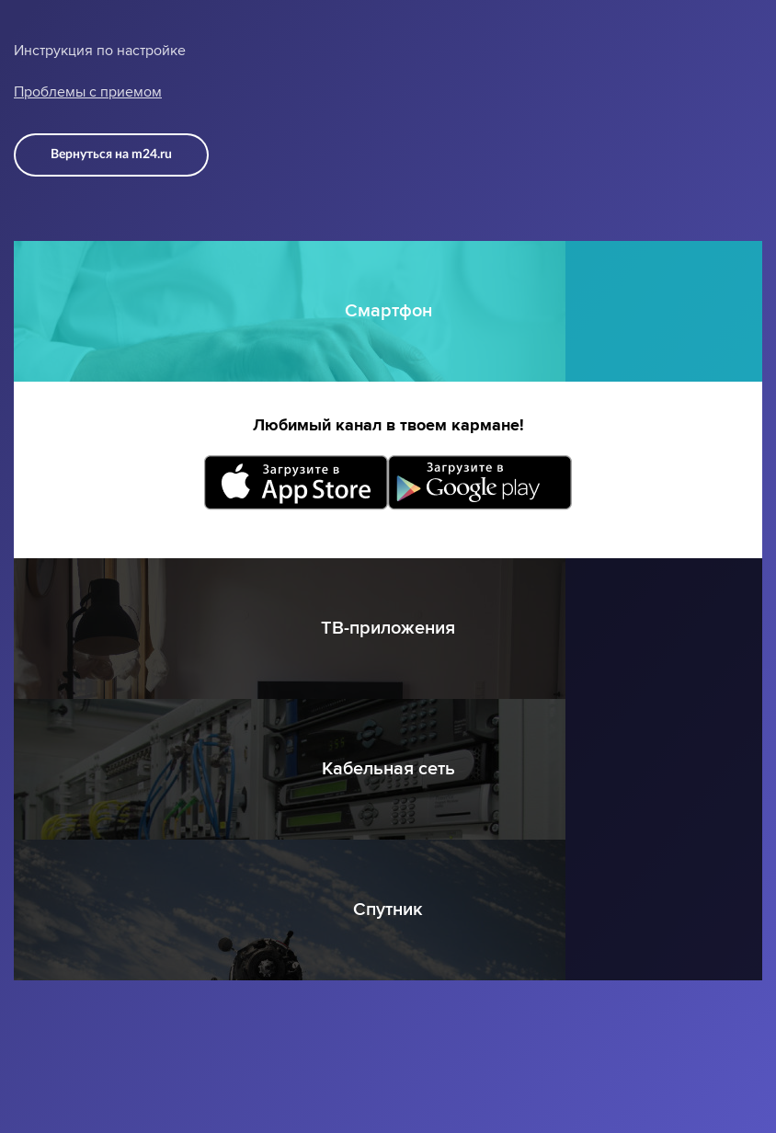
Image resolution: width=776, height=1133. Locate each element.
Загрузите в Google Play (480, 482)
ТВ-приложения (388, 628)
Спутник (388, 909)
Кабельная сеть (388, 769)
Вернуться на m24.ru (111, 154)
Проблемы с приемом (88, 92)
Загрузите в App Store (296, 482)
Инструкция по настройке (100, 50)
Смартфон (388, 311)
